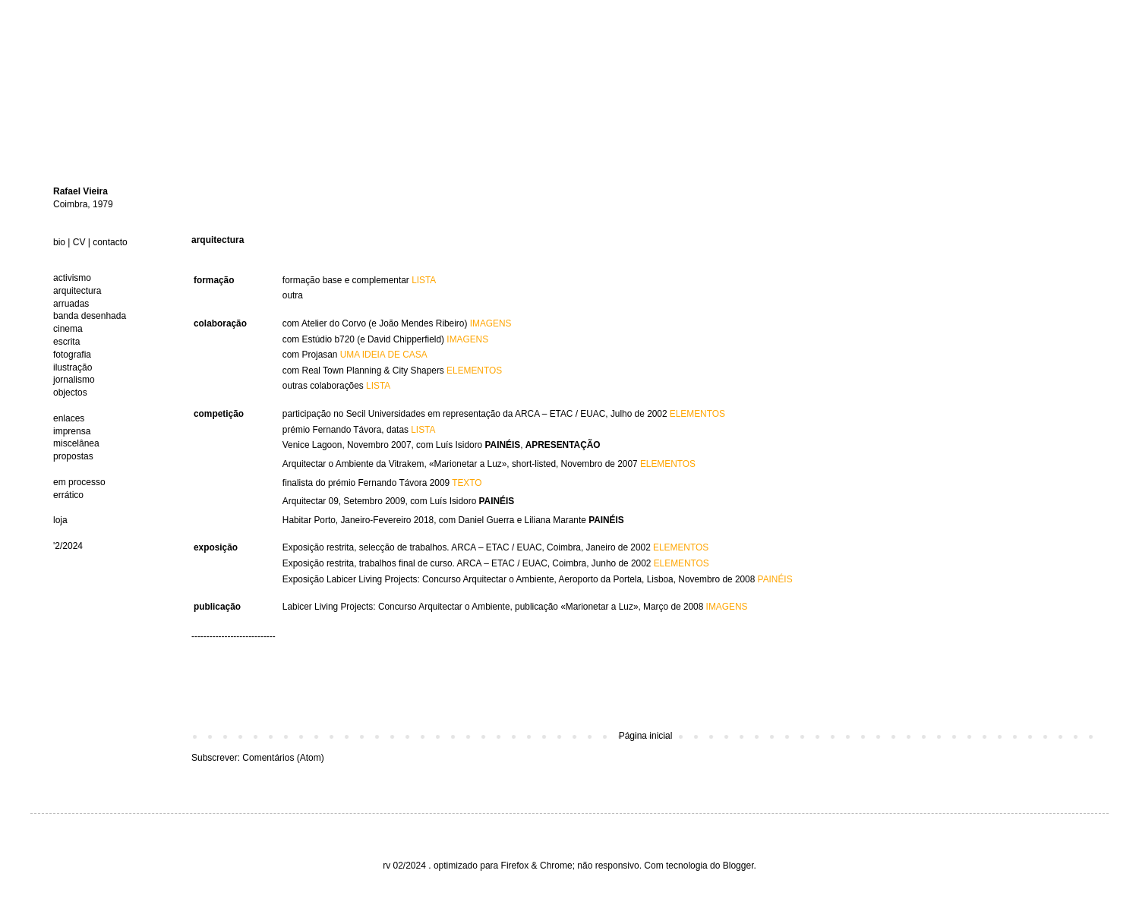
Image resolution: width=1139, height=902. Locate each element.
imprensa (71, 431)
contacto (110, 242)
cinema (68, 328)
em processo (79, 482)
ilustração (72, 367)
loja (60, 520)
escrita (66, 341)
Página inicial (646, 735)
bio (59, 242)
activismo (72, 278)
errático (68, 495)
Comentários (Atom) (282, 757)
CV (79, 242)
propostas (73, 456)
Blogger (738, 865)
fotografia (72, 354)
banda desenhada (89, 316)
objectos (70, 392)
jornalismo (74, 379)
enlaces (68, 418)
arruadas (71, 303)
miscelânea (76, 443)
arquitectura (77, 290)
